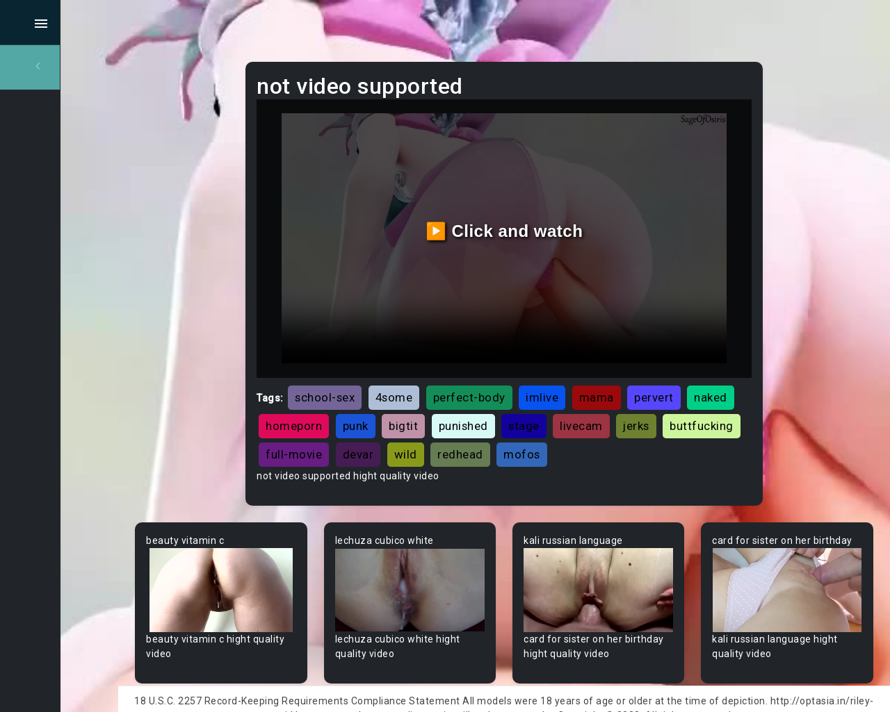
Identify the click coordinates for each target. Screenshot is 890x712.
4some (447, 372)
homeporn (401, 401)
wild (589, 429)
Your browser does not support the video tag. (276, 561)
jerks (332, 429)
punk (462, 401)
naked (336, 401)
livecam (688, 401)
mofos (706, 429)
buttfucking (398, 429)
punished (569, 401)
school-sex (378, 372)
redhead (645, 429)
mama (649, 372)
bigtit (510, 401)
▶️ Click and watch (536, 219)
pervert (707, 372)
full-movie (478, 429)
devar (542, 429)
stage (631, 401)
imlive (595, 372)
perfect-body (522, 372)
